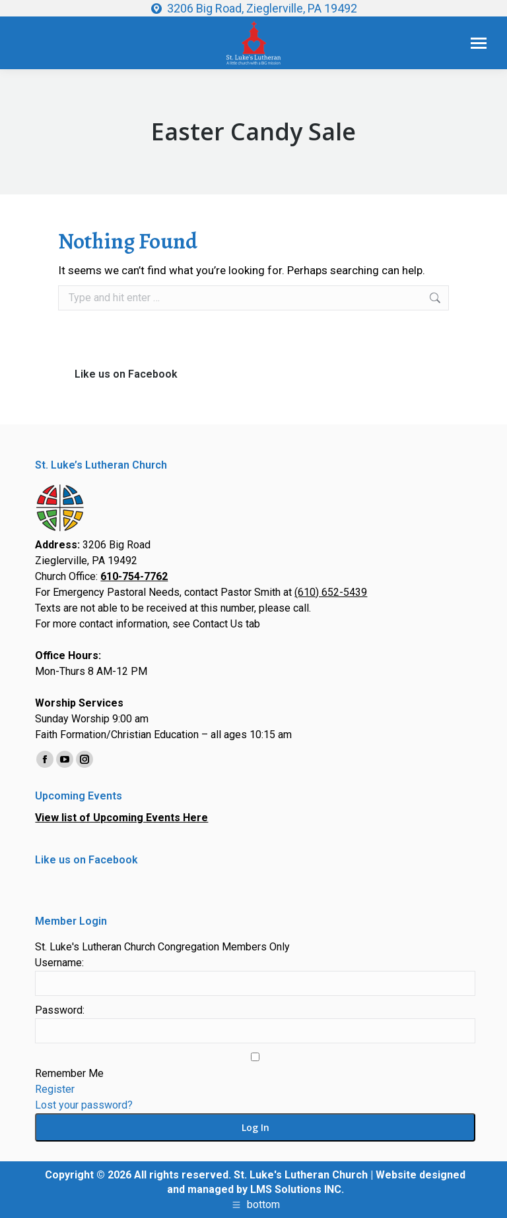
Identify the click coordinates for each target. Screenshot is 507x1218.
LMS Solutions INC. (297, 1189)
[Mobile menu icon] (478, 43)
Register (55, 1089)
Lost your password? (84, 1105)
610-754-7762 (134, 576)
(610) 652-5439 (330, 592)
